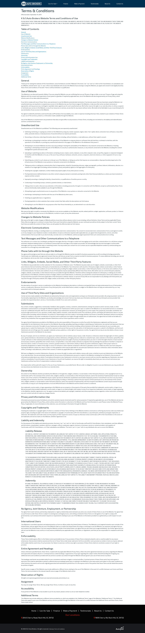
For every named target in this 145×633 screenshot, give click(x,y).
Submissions (25, 53)
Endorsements (25, 49)
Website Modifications (27, 38)
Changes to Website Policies (29, 40)
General (23, 32)
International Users (27, 65)
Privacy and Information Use (29, 57)
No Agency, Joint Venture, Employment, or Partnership (37, 63)
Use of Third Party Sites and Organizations (33, 51)
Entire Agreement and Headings (30, 69)
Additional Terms (26, 77)
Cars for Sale (44, 611)
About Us (98, 611)
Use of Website (25, 34)
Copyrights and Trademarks (29, 59)
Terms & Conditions (59, 629)
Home (33, 611)
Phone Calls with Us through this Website (33, 46)
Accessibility (25, 75)
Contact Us (109, 611)
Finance (56, 611)
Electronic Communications (29, 42)
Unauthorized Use (26, 36)
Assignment (24, 73)
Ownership (24, 55)
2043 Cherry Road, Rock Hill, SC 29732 (38, 618)
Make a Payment (70, 611)
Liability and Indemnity (27, 61)
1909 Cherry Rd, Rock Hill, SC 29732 (109, 618)
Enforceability (25, 67)
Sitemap (51, 629)
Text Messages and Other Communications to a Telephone (38, 44)
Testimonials (85, 611)
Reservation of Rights (27, 71)
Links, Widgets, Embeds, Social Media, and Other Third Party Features (41, 47)
